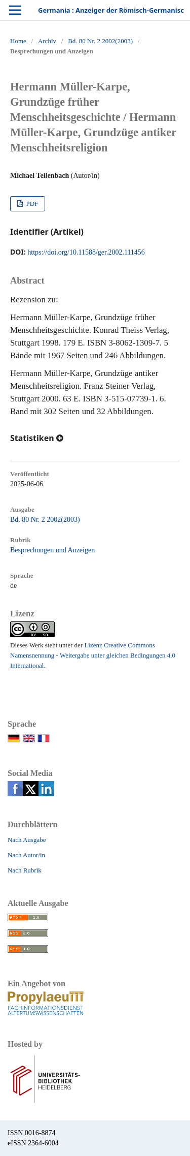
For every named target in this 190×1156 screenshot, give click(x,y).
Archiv (47, 41)
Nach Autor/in (26, 855)
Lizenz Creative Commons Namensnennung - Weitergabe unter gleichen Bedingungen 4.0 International (92, 655)
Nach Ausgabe (27, 839)
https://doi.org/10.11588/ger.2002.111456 (86, 252)
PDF (31, 203)
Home (18, 41)
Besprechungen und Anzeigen (52, 550)
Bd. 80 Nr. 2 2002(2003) (100, 41)
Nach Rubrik (25, 870)
